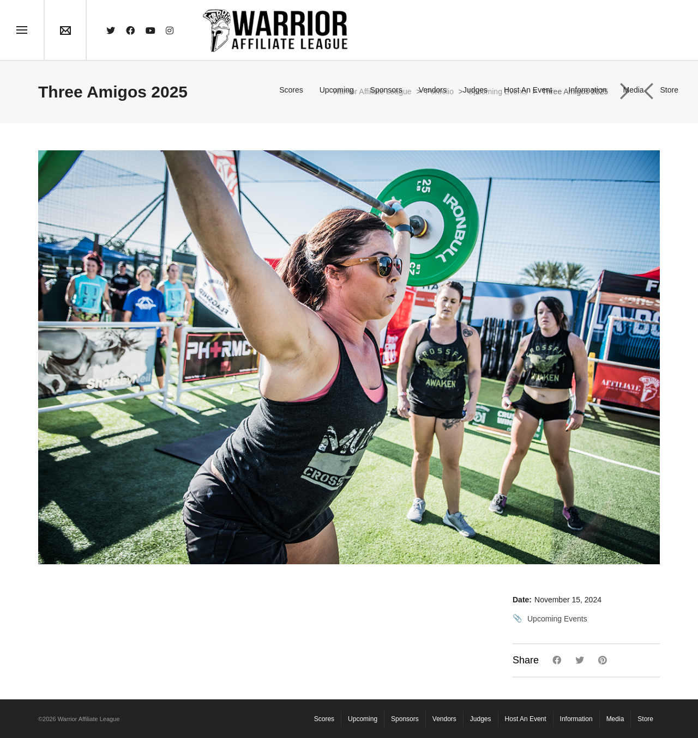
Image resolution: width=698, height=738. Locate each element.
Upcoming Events (557, 618)
